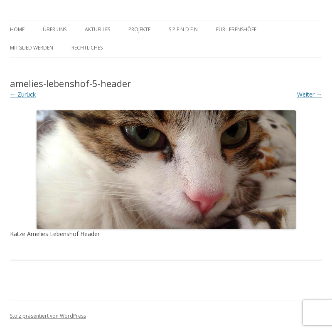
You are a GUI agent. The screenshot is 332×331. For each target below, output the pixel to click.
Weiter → (309, 94)
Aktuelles (97, 29)
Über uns (54, 29)
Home (17, 29)
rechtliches (87, 47)
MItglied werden (31, 47)
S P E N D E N (183, 29)
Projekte (139, 29)
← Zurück (23, 94)
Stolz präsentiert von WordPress (48, 315)
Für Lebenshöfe (236, 29)
